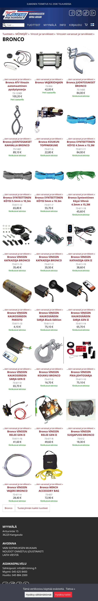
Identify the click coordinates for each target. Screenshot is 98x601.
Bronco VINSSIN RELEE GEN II (17, 433)
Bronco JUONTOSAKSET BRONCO (80, 84)
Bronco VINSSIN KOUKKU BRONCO (49, 373)
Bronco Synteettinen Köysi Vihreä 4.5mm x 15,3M (81, 201)
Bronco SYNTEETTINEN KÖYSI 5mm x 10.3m (49, 199)
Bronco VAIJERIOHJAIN (49, 82)
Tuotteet (33, 25)
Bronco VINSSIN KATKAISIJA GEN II (81, 258)
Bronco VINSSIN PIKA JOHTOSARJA (81, 373)
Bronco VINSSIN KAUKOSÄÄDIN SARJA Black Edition (49, 316)
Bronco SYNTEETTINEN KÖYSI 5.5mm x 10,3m (17, 199)
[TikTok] (86, 13)
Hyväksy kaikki (63, 594)
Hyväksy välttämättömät (38, 594)
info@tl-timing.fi (26, 568)
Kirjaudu (75, 25)
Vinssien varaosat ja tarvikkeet (75, 34)
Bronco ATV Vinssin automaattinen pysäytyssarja (17, 86)
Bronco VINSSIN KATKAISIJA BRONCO (17, 258)
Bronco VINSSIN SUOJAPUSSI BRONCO (80, 433)
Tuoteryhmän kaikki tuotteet (32, 508)
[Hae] (14, 25)
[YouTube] (92, 13)
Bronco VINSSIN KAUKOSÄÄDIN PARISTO (17, 316)
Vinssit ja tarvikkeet (43, 34)
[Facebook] (72, 13)
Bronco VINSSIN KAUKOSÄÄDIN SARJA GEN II (81, 316)
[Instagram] (79, 13)
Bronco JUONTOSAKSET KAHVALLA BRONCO (17, 143)
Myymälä (50, 25)
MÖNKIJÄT (22, 34)
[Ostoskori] (86, 25)
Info (63, 25)
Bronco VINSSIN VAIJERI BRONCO (17, 489)
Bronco (8, 508)
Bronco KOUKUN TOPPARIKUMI (49, 143)
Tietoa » (70, 589)
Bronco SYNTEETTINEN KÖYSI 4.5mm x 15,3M (81, 143)
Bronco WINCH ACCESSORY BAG (49, 489)
